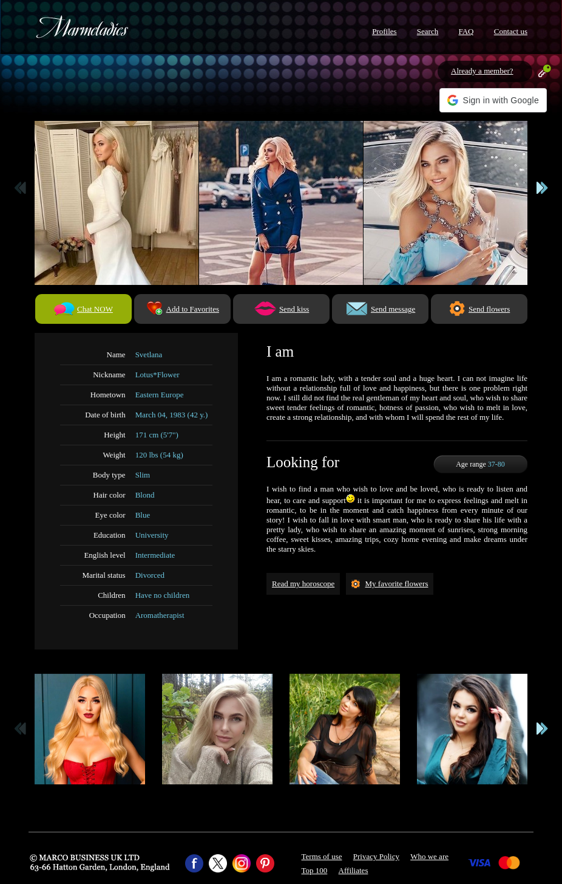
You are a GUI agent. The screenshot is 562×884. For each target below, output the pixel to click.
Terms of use (322, 856)
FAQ (465, 31)
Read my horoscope (303, 583)
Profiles (384, 31)
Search (427, 31)
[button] (493, 100)
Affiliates (353, 870)
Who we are (429, 856)
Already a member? (482, 70)
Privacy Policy (376, 856)
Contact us (510, 31)
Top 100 (315, 870)
